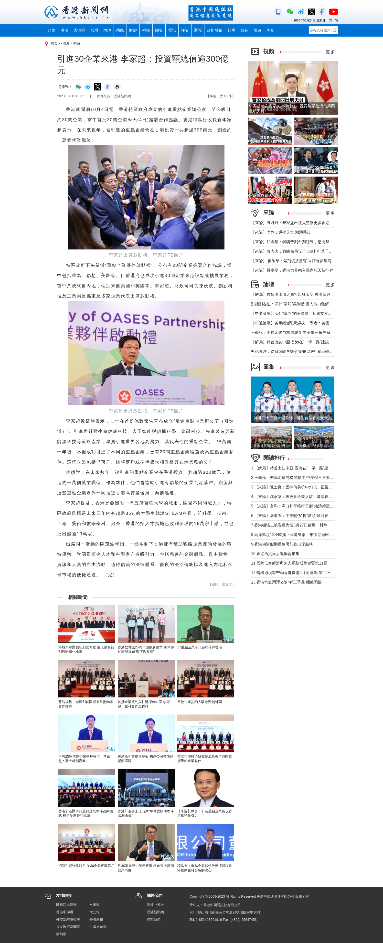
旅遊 (257, 30)
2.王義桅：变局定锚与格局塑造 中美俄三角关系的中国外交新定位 (308, 478)
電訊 (172, 30)
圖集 (159, 30)
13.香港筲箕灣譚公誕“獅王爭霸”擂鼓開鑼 (286, 582)
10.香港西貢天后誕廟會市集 (275, 554)
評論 (185, 30)
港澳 (64, 30)
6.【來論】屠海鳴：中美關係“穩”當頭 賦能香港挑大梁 (297, 516)
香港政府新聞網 (68, 927)
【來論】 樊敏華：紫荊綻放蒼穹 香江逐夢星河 (291, 261)
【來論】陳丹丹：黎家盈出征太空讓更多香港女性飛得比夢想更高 (307, 223)
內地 (107, 30)
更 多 (330, 52)
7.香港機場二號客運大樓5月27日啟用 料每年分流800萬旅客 (304, 525)
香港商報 (96, 919)
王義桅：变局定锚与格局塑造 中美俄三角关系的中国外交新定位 (306, 332)
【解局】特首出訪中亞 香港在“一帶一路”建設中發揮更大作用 (303, 342)
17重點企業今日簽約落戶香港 (199, 647)
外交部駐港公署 (68, 919)
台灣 (94, 30)
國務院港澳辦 (66, 905)
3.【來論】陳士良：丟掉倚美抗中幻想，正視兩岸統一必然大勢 (305, 487)
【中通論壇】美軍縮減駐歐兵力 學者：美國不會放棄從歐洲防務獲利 (311, 323)
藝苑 (244, 30)
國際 (120, 30)
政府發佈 (215, 30)
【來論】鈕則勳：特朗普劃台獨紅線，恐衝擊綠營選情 (298, 242)
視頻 (146, 30)
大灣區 (79, 30)
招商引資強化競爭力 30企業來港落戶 (86, 866)
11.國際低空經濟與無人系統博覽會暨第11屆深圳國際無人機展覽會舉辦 (312, 563)
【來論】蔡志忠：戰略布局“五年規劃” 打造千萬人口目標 (300, 251)
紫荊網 (61, 934)
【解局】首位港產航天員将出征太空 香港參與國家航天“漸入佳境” (307, 294)
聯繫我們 (153, 919)
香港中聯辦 (64, 912)
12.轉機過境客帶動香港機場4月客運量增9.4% (290, 573)
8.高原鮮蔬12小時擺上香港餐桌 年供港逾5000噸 (294, 535)
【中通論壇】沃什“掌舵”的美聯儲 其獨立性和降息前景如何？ (305, 313)
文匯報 (94, 905)
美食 (270, 30)
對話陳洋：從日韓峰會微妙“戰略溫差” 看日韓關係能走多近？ (303, 351)
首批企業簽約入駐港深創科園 (199, 702)
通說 (198, 30)
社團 (231, 30)
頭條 (51, 30)
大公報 (94, 912)
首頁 (54, 43)
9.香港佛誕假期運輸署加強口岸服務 (282, 544)
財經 (133, 30)
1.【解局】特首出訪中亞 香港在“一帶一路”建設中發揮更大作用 (305, 468)
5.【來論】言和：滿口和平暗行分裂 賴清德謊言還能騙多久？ (304, 506)
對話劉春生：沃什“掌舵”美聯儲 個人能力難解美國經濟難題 (301, 304)
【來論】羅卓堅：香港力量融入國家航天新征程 (292, 270)
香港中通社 (155, 905)
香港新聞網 (155, 912)
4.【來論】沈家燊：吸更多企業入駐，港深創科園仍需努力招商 (305, 497)
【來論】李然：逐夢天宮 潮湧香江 (281, 232)
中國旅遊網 (97, 927)
